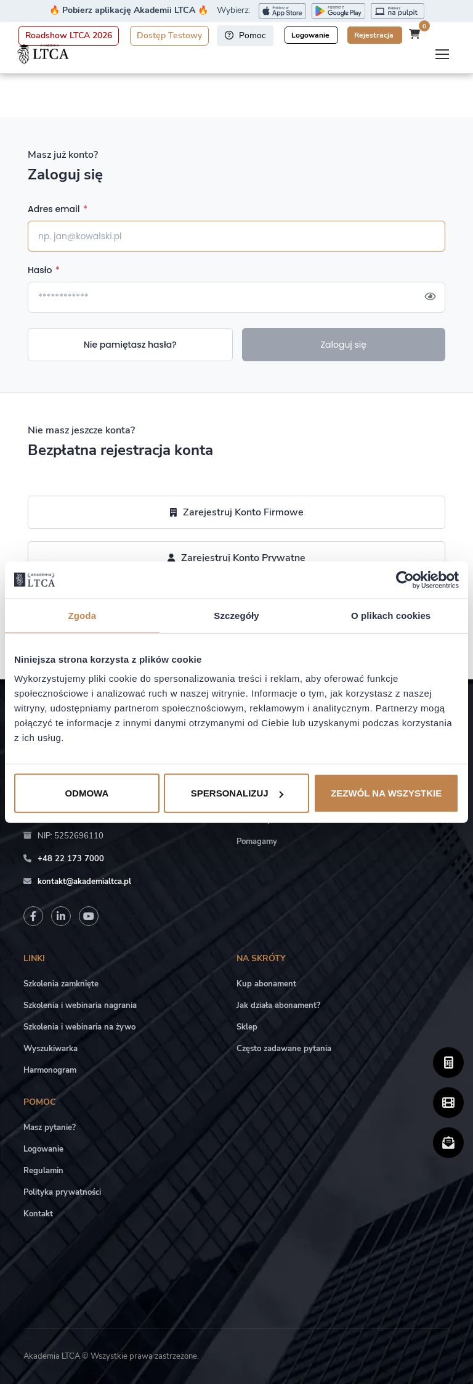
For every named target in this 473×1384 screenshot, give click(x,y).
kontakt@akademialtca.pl (84, 881)
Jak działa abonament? (278, 1005)
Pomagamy (256, 841)
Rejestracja (374, 35)
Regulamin (43, 1170)
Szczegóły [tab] (236, 615)
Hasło (44, 270)
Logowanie (311, 35)
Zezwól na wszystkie (386, 793)
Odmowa (86, 793)
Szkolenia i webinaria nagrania (80, 1005)
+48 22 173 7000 (71, 858)
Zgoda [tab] (82, 615)
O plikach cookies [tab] (391, 615)
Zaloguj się (343, 344)
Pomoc (245, 35)
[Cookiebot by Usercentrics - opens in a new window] (405, 579)
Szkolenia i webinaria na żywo (79, 1027)
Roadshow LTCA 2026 (68, 35)
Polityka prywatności (62, 1192)
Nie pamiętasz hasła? (130, 344)
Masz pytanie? (49, 1127)
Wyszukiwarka (50, 1048)
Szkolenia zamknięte (61, 983)
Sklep (246, 1027)
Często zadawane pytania (283, 1048)
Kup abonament (266, 983)
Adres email (57, 209)
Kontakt (38, 1213)
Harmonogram (49, 1070)
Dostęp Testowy (169, 35)
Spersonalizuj (237, 793)
